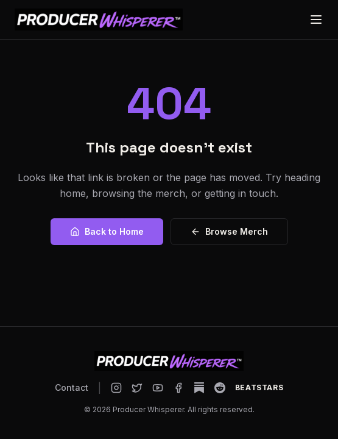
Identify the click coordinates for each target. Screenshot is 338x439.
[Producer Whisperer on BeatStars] (259, 388)
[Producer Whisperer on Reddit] (219, 387)
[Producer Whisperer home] (99, 19)
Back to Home (107, 231)
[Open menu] (316, 19)
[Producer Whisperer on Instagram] (116, 387)
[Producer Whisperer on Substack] (199, 387)
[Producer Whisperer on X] (137, 387)
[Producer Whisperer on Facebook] (178, 387)
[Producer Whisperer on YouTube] (157, 387)
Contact (71, 387)
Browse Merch (229, 231)
